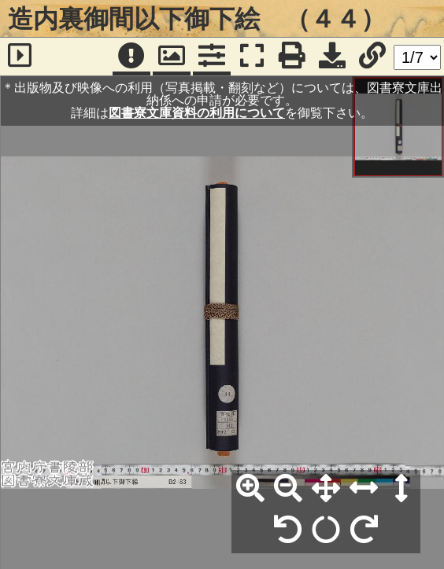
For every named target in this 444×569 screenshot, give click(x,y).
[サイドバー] (19, 56)
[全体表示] (326, 489)
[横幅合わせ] (364, 489)
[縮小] (288, 489)
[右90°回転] (364, 530)
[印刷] (292, 56)
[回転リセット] (326, 530)
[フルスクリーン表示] (252, 56)
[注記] (131, 56)
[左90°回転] (288, 530)
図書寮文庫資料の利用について (197, 112)
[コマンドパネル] (212, 56)
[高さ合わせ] (401, 489)
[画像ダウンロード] (332, 56)
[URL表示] (372, 56)
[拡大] (250, 489)
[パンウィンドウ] (172, 56)
